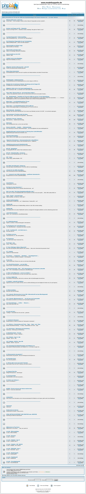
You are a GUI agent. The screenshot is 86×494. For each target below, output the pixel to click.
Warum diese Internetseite (12, 71)
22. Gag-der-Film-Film (11, 371)
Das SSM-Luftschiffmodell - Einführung (15, 165)
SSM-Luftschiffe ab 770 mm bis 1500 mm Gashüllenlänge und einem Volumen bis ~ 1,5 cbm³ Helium (30, 17)
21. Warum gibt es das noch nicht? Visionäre (17, 363)
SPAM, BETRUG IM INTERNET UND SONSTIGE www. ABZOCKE (21, 414)
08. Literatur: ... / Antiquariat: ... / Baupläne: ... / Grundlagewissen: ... (22, 255)
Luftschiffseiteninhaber (12, 213)
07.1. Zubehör (9, 251)
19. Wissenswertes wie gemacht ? (14, 354)
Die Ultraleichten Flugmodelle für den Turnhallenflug (18, 41)
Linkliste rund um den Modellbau (14, 58)
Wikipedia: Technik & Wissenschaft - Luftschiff (17, 67)
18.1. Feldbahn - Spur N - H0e (13, 337)
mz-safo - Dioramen (11, 435)
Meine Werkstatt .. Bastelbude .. (14, 110)
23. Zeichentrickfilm (11, 375)
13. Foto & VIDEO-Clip (11, 277)
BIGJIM (79, 21)
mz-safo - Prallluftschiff (12, 457)
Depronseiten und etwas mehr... (14, 49)
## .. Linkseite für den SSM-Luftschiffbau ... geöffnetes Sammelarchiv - (23, 174)
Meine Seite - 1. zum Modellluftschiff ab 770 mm (17, 101)
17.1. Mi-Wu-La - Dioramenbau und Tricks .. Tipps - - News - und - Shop (23, 324)
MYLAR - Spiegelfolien (11, 148)
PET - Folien (9, 157)
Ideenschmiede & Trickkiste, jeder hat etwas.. (17, 114)
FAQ (44, 7)
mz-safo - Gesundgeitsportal (13, 461)
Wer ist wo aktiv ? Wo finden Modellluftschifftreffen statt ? (20, 191)
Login (64, 8)
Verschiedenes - (10, 183)
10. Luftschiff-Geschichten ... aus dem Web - (17, 264)
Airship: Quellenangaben (12, 200)
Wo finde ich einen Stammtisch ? (14, 187)
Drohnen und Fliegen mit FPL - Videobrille (16, 28)
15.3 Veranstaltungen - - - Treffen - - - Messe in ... (18, 303)
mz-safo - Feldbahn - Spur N (13, 440)
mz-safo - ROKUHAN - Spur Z (13, 448)
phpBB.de (47, 491)
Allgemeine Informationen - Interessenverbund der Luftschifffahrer (22, 140)
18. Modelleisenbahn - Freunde (13, 333)
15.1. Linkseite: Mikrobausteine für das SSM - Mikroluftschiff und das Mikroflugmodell (27, 294)
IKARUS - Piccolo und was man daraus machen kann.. (19, 388)
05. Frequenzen (10, 238)
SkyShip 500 (9, 204)
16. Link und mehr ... (11, 311)
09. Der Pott (9, 260)
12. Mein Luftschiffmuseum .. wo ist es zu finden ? (18, 273)
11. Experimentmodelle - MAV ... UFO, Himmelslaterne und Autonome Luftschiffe (25, 268)
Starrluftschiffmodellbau (12, 135)
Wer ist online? (6, 467)
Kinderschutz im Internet (12, 410)
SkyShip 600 (9, 208)
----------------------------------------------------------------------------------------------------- (23, 24)
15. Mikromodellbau (11, 290)
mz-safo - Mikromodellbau (12, 431)
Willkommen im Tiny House (12, 427)
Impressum (9, 405)
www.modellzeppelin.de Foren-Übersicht (11, 12)
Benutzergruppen (56, 7)
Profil (39, 8)
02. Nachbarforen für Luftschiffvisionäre (16, 225)
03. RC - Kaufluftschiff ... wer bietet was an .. (16, 230)
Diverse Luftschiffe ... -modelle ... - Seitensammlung (18, 127)
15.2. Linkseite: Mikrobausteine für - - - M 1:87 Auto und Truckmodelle (23, 298)
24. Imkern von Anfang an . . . (13, 380)
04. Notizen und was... (11, 234)
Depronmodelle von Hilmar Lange (14, 45)
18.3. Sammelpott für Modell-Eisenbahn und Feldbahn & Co (20, 345)
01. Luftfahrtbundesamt (12, 221)
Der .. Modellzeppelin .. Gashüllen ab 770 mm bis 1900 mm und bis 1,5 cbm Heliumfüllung (27, 96)
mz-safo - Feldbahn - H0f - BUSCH (14, 444)
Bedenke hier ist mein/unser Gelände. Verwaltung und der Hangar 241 (23, 84)
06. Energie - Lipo (10, 243)
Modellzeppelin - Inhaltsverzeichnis (14, 79)
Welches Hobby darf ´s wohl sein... (14, 19)
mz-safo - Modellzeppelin (12, 453)
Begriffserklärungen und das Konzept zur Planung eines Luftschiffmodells (24, 131)
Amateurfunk (9, 397)
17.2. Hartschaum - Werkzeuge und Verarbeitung (18, 328)
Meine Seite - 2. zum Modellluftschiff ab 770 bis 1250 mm (19, 105)
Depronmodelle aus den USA (13, 54)
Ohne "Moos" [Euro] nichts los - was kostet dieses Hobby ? (20, 92)
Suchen (49, 7)
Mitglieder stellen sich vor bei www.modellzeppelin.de (19, 88)
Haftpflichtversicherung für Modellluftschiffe (17, 144)
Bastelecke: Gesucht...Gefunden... (14, 118)
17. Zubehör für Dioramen (12, 320)
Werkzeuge (9, 123)
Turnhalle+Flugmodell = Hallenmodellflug (16, 37)
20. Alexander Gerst (11, 358)
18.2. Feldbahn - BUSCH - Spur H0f (14, 341)
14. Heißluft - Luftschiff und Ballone (14, 281)
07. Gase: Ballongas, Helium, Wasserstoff (16, 247)
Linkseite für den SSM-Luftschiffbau (15, 170)
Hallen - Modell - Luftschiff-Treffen (14, 195)
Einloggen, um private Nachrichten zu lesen (51, 8)
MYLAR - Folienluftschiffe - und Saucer (15, 153)
